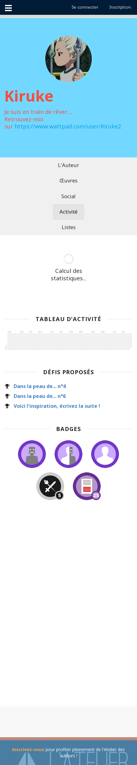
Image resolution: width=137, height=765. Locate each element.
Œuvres (68, 180)
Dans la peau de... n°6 (40, 396)
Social (68, 196)
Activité (68, 211)
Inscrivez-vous (28, 749)
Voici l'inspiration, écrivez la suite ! (57, 406)
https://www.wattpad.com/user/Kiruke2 (68, 126)
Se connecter (85, 7)
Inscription (120, 7)
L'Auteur (68, 165)
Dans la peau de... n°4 (40, 386)
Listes (69, 227)
